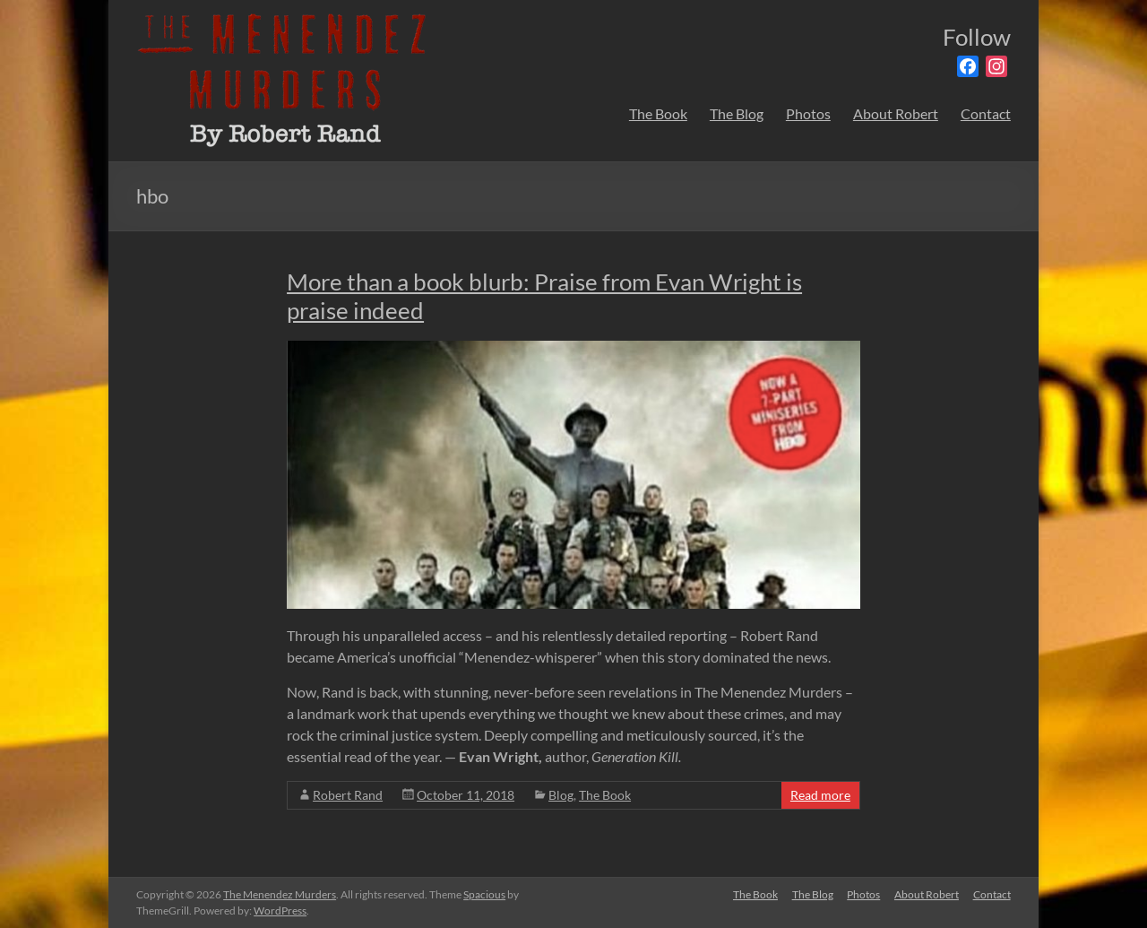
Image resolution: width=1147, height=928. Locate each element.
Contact (986, 113)
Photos (808, 113)
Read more (820, 794)
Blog (561, 794)
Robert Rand (348, 794)
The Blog (736, 113)
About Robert (895, 113)
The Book (658, 113)
